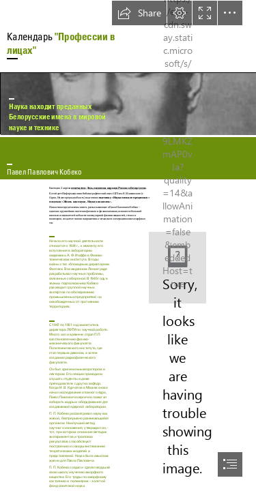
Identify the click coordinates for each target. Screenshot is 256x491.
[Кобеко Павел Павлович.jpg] (128, 103)
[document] (128, 245)
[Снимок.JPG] (177, 267)
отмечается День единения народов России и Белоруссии (108, 188)
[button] (139, 13)
